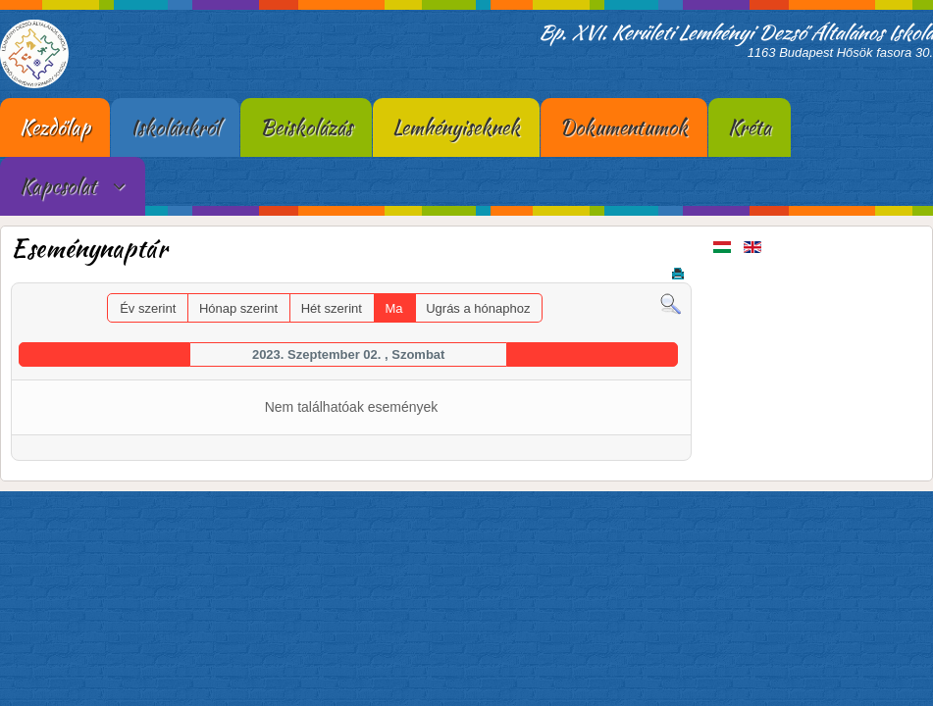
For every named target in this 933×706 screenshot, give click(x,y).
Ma (394, 308)
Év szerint (148, 308)
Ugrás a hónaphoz (478, 308)
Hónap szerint (238, 308)
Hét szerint (331, 308)
